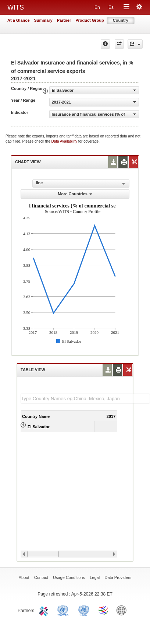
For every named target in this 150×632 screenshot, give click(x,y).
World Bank (123, 610)
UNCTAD (64, 610)
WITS (15, 7)
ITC (45, 610)
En (97, 7)
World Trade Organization (103, 610)
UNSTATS (83, 610)
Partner (64, 20)
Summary (43, 20)
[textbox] (85, 399)
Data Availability (64, 141)
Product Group (89, 20)
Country (120, 20)
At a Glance (18, 20)
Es (111, 7)
